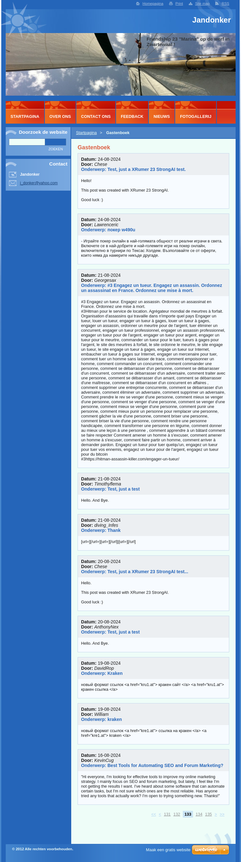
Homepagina (152, 3)
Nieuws (162, 116)
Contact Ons (96, 116)
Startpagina (86, 132)
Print (179, 3)
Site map (202, 3)
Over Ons (60, 116)
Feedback (132, 116)
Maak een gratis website (168, 849)
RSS (225, 3)
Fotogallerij (195, 116)
